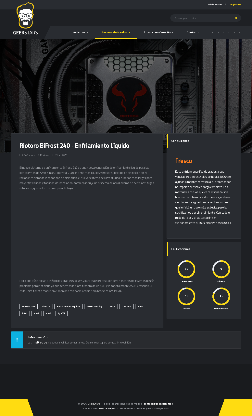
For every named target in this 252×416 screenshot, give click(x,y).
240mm (126, 306)
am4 (48, 313)
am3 (36, 313)
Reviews (44, 155)
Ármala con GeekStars (158, 32)
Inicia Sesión (215, 4)
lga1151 (61, 313)
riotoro (46, 306)
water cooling (95, 306)
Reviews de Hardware (116, 32)
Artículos (79, 32)
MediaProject (107, 408)
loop (112, 306)
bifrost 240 (28, 306)
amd (140, 306)
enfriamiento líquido (68, 306)
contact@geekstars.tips (158, 403)
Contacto (193, 32)
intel (24, 313)
